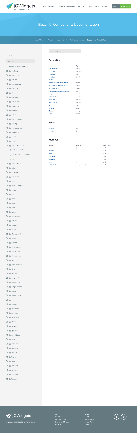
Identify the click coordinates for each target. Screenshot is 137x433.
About (104, 6)
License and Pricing (67, 6)
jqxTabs (12, 339)
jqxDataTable (14, 115)
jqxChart (12, 93)
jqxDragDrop (13, 137)
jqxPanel (12, 260)
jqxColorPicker (14, 102)
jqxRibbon (13, 304)
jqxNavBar (13, 243)
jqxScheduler (14, 309)
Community (92, 6)
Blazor (89, 40)
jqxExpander (13, 172)
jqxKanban (13, 203)
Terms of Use (89, 419)
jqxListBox (12, 221)
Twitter (124, 417)
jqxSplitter (13, 331)
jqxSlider (12, 322)
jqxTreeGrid (13, 366)
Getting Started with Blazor (19, 66)
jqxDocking (13, 124)
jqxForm (12, 181)
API (14, 159)
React (65, 40)
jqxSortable (13, 326)
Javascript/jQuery (38, 40)
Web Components (77, 40)
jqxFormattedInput (16, 186)
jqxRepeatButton (15, 295)
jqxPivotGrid (13, 269)
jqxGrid (12, 194)
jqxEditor (12, 168)
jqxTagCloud (13, 344)
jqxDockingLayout (15, 128)
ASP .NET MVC (100, 40)
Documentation (49, 6)
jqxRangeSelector (15, 287)
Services (81, 6)
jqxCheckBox (13, 97)
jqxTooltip (12, 357)
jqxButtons (13, 80)
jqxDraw (12, 141)
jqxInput (12, 199)
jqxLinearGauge (15, 216)
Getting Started (18, 150)
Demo (115, 6)
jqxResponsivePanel (16, 300)
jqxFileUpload (14, 177)
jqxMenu (12, 238)
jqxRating (12, 291)
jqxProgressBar (14, 278)
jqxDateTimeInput (15, 119)
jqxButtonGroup (15, 84)
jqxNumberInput (15, 256)
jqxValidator (13, 375)
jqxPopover (13, 273)
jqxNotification (14, 251)
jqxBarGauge (14, 71)
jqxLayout (12, 212)
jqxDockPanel (14, 132)
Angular (51, 40)
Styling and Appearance (21, 154)
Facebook (116, 417)
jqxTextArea (13, 348)
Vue (58, 40)
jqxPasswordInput (15, 265)
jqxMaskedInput (15, 234)
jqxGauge (12, 190)
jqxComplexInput (15, 110)
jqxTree (12, 361)
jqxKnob (12, 208)
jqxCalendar (13, 88)
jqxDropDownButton (16, 146)
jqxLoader (12, 230)
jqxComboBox (14, 106)
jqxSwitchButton (15, 335)
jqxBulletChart (14, 75)
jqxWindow (13, 379)
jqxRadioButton (14, 282)
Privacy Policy (89, 422)
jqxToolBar (13, 353)
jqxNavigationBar (15, 247)
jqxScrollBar (13, 313)
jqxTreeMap (13, 370)
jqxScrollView (14, 317)
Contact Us (88, 424)
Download (125, 6)
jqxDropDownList (15, 164)
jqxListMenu (13, 225)
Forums (87, 414)
